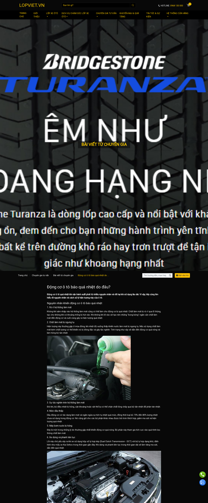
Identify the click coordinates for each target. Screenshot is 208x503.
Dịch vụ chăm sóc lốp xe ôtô (75, 15)
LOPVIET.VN (32, 5)
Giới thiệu (36, 15)
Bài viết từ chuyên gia (63, 275)
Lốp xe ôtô (52, 14)
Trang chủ (22, 15)
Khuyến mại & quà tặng (129, 15)
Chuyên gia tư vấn (106, 14)
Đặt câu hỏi (182, 275)
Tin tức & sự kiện (153, 15)
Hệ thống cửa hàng (177, 14)
